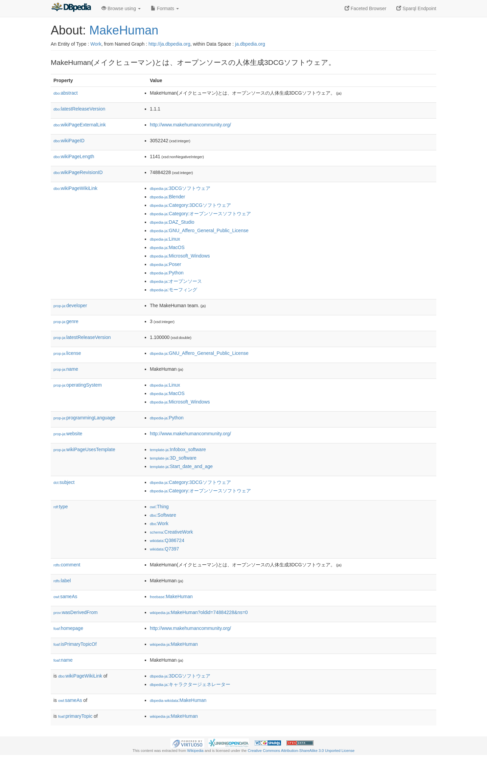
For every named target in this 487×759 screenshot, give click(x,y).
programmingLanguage (84, 417)
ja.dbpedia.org (250, 44)
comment (66, 564)
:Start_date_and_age (181, 466)
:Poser (165, 264)
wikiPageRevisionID (78, 172)
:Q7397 (164, 549)
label (62, 580)
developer (70, 305)
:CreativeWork (171, 532)
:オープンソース (176, 281)
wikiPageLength (73, 156)
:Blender (167, 196)
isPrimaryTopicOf (75, 644)
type (60, 506)
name (65, 369)
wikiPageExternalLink (79, 124)
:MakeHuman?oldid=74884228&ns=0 (199, 612)
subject (63, 482)
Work (95, 44)
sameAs (65, 596)
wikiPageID (69, 140)
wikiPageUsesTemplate (84, 449)
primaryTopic (75, 716)
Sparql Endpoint (416, 8)
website (67, 433)
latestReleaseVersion (79, 109)
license (67, 353)
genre (65, 321)
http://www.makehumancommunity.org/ (190, 124)
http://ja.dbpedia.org (169, 44)
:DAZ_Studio (172, 222)
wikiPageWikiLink (75, 188)
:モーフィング (173, 289)
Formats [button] (165, 8)
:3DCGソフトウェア (180, 188)
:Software (163, 515)
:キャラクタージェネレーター (190, 684)
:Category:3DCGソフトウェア (190, 205)
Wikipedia (195, 751)
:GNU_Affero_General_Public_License (199, 230)
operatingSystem (77, 385)
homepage (68, 628)
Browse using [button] (121, 8)
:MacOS (167, 247)
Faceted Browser (366, 8)
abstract (65, 93)
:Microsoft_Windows (180, 256)
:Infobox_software (178, 449)
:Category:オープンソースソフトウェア (200, 213)
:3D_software (173, 458)
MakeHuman (123, 30)
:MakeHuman (171, 596)
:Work (159, 523)
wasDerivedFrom (75, 612)
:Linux (165, 239)
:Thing (159, 506)
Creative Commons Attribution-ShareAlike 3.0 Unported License (301, 751)
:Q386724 (167, 540)
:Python (167, 272)
